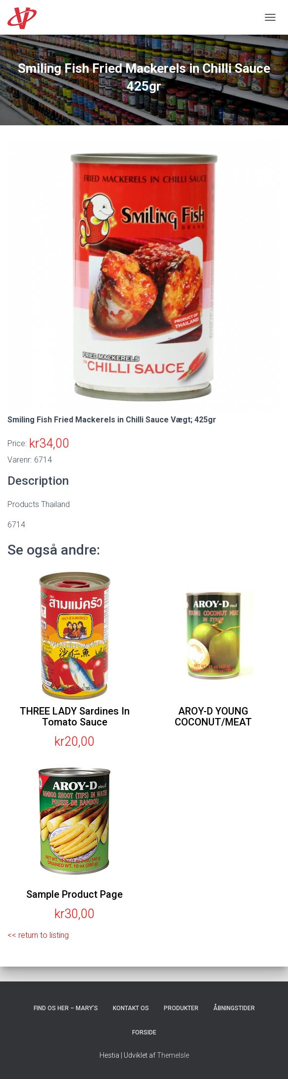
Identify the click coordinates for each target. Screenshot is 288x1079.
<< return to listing (38, 935)
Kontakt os (131, 1008)
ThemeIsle (173, 1055)
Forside (144, 1032)
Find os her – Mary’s (66, 1008)
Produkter (181, 1008)
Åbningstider (234, 1008)
